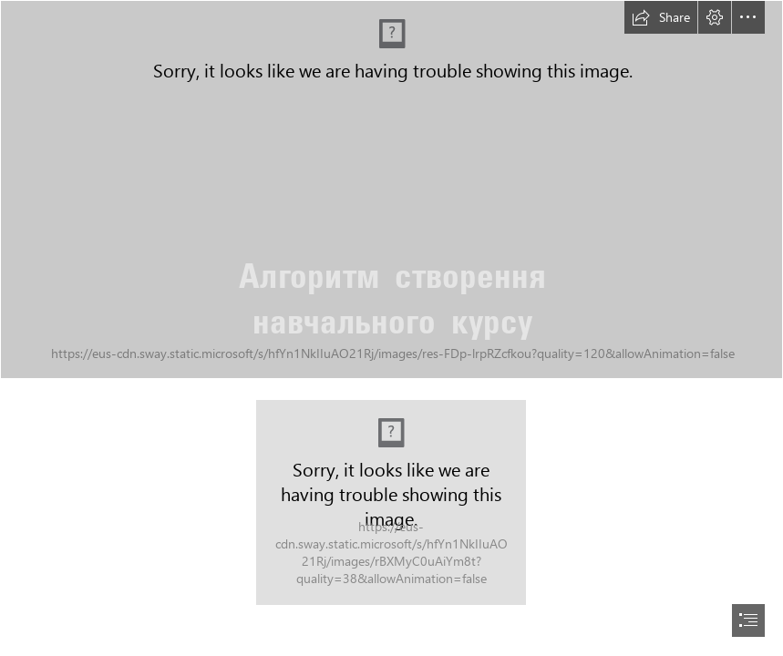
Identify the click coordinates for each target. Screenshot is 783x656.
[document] (391, 328)
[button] (660, 17)
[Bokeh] (391, 189)
